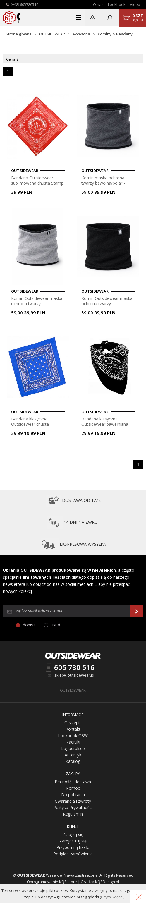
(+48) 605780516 (24, 4)
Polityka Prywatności (72, 807)
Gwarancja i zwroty (73, 801)
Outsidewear (9, 17)
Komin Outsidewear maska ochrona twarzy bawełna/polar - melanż (36, 301)
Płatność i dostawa (73, 781)
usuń (55, 625)
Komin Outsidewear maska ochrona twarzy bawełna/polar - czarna (107, 301)
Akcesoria (81, 34)
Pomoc (73, 788)
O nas (98, 4)
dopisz (29, 625)
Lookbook (117, 4)
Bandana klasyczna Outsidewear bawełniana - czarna (106, 421)
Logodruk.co (73, 748)
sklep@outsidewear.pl (74, 675)
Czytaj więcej (112, 896)
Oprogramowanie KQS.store (52, 881)
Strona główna (19, 34)
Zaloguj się (73, 834)
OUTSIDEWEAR (52, 34)
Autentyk (73, 755)
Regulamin (73, 814)
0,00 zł (138, 17)
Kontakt (73, 729)
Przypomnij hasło (73, 847)
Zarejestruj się (73, 841)
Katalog (73, 761)
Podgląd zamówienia (73, 853)
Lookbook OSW (73, 735)
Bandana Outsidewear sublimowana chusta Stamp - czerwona (37, 180)
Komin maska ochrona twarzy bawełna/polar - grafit (103, 180)
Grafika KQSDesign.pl (100, 881)
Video (135, 4)
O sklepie (73, 722)
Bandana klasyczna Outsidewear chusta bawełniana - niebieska (32, 421)
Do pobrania (73, 794)
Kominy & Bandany (115, 34)
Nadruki (73, 742)
